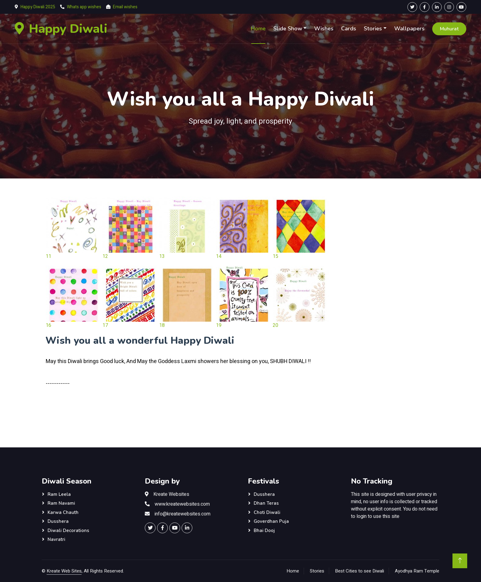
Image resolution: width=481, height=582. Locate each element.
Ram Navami (61, 503)
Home (258, 28)
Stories (373, 28)
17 (105, 325)
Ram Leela (59, 494)
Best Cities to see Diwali (359, 571)
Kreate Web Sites (64, 571)
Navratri (56, 539)
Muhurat (449, 28)
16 (48, 325)
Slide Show (287, 28)
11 (48, 256)
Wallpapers (409, 28)
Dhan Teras (266, 503)
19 (218, 325)
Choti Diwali (267, 512)
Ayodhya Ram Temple (417, 571)
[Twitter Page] (412, 7)
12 (105, 256)
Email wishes (125, 7)
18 (162, 325)
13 (162, 256)
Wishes (323, 28)
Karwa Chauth (63, 512)
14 (218, 256)
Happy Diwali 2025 (38, 7)
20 (275, 325)
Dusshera (58, 521)
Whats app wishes (84, 7)
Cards (348, 28)
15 (275, 256)
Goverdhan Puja (271, 521)
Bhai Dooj (264, 530)
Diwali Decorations (68, 530)
